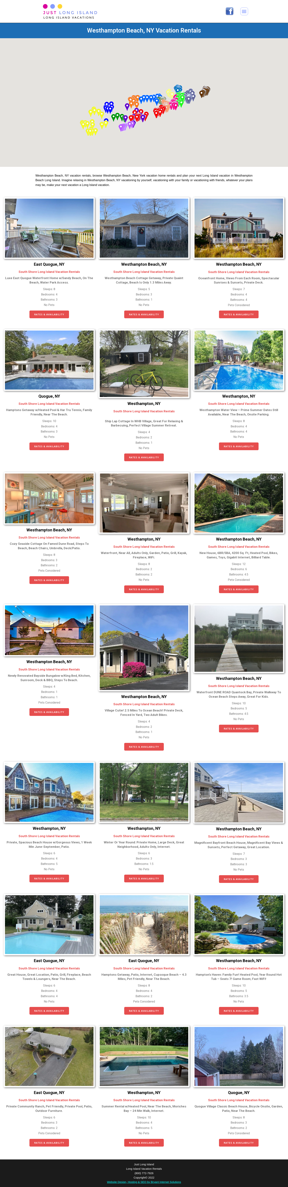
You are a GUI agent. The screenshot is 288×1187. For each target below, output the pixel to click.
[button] (244, 11)
